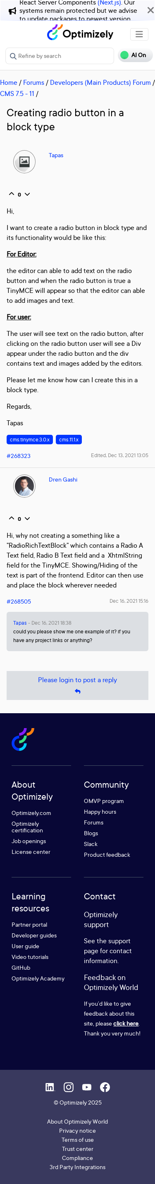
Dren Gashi (63, 479)
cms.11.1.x (69, 439)
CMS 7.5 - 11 (17, 93)
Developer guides (34, 935)
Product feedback (107, 854)
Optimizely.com (31, 813)
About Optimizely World (77, 1121)
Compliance (77, 1158)
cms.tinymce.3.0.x (30, 439)
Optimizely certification (27, 827)
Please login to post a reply (77, 685)
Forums (33, 82)
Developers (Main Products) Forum (100, 82)
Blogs (91, 833)
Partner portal (29, 924)
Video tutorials (30, 957)
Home (8, 82)
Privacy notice (77, 1130)
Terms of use (78, 1139)
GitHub (21, 967)
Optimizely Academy (38, 978)
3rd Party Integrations (77, 1167)
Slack (91, 844)
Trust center (77, 1149)
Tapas (56, 155)
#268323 (19, 456)
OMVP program (104, 801)
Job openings (29, 841)
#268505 (19, 601)
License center (31, 852)
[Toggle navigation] (139, 34)
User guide (25, 946)
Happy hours (100, 811)
